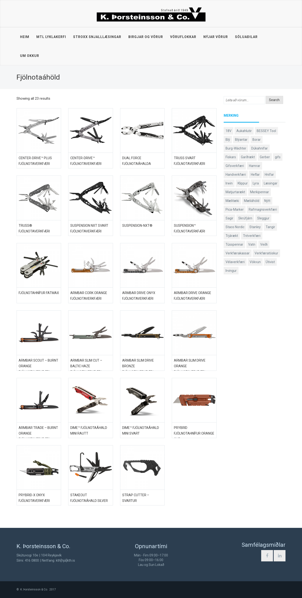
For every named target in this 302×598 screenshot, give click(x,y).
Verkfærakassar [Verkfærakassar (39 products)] (238, 253)
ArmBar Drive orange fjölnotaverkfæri (192, 295)
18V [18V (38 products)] (228, 131)
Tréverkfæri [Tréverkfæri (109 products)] (251, 236)
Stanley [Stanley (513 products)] (255, 227)
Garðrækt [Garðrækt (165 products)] (248, 157)
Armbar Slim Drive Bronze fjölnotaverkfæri (138, 366)
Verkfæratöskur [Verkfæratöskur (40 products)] (266, 253)
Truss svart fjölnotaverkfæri (189, 161)
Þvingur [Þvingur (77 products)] (231, 271)
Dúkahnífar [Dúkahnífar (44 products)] (259, 148)
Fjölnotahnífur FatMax (39, 293)
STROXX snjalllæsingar (97, 37)
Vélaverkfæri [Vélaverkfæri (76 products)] (235, 262)
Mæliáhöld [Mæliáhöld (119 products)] (251, 201)
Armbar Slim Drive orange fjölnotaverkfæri (190, 366)
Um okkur (29, 56)
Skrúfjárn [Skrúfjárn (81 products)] (245, 218)
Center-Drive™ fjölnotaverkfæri (85, 161)
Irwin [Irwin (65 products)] (229, 183)
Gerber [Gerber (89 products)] (265, 157)
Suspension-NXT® (137, 225)
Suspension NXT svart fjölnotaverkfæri (89, 228)
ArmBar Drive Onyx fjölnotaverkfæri (138, 295)
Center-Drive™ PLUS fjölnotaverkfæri (35, 161)
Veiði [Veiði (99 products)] (264, 244)
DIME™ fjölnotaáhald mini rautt (88, 430)
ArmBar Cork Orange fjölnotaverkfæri (88, 295)
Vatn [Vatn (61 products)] (251, 244)
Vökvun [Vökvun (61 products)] (255, 262)
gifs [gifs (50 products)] (278, 157)
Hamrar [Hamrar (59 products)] (254, 166)
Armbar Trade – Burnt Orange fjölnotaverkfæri (38, 433)
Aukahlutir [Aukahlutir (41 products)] (244, 131)
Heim (24, 37)
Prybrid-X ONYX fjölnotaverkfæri (34, 498)
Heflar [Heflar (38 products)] (255, 174)
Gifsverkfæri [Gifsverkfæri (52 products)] (235, 166)
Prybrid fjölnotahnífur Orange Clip (194, 433)
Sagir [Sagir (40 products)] (229, 218)
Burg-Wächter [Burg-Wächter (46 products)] (236, 148)
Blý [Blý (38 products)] (228, 139)
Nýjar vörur (215, 37)
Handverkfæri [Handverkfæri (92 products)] (236, 174)
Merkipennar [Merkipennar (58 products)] (259, 192)
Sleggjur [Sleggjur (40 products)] (263, 218)
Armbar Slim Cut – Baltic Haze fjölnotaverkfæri (86, 366)
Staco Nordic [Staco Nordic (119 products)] (235, 227)
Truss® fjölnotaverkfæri (34, 228)
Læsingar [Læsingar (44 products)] (270, 183)
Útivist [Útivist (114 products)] (270, 262)
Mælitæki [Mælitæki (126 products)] (232, 201)
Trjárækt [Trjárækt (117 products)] (232, 236)
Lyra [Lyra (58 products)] (256, 183)
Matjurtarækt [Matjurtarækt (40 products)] (235, 192)
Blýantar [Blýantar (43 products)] (241, 139)
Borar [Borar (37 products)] (256, 139)
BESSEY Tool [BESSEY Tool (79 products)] (266, 131)
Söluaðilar (246, 37)
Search (274, 100)
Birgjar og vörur (145, 37)
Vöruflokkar (183, 37)
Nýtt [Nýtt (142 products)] (267, 201)
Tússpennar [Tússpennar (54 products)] (234, 244)
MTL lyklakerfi (51, 37)
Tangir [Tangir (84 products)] (270, 227)
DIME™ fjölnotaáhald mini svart (140, 430)
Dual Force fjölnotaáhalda (136, 161)
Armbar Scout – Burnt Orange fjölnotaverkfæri (38, 366)
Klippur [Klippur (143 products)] (243, 183)
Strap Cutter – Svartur (135, 498)
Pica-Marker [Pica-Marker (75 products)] (235, 209)
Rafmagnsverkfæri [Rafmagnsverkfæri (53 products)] (263, 209)
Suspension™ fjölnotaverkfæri (189, 228)
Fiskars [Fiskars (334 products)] (231, 157)
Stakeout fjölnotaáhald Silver (89, 498)
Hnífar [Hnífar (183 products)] (269, 174)
